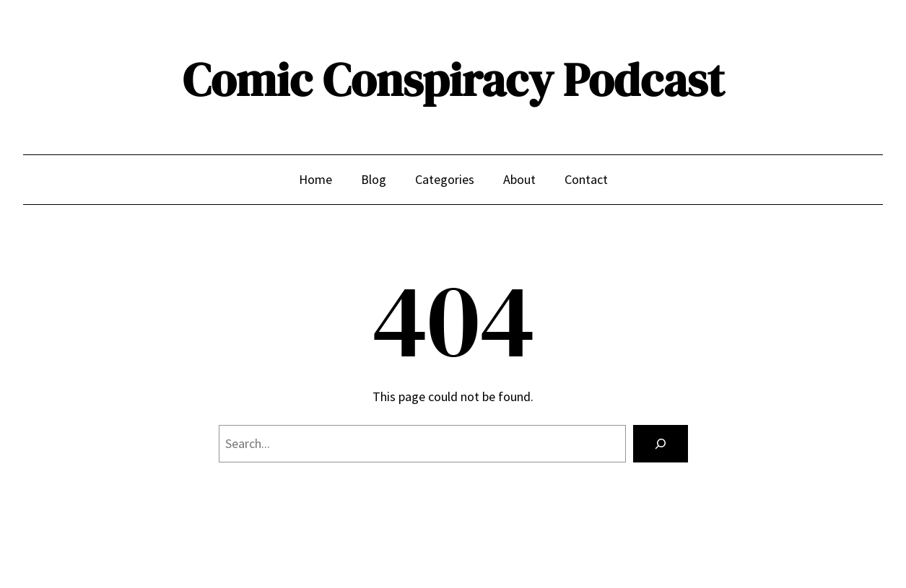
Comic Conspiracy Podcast (453, 79)
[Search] (660, 443)
